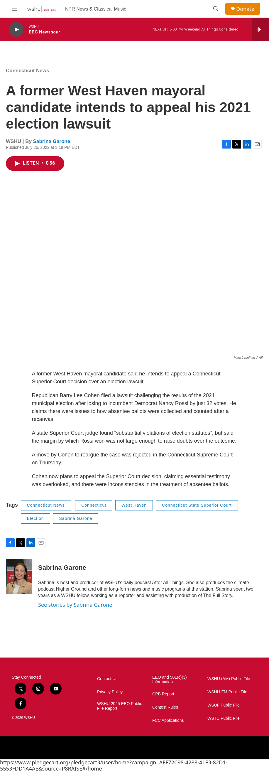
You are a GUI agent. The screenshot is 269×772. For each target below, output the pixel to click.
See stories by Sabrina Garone (75, 604)
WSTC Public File (223, 718)
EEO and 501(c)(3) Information (169, 679)
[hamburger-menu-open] (14, 9)
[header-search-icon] (215, 8)
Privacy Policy (110, 692)
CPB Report (163, 694)
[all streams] (260, 29)
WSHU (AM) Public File (228, 679)
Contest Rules (165, 707)
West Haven (134, 505)
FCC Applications (168, 720)
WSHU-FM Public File (227, 692)
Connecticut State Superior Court (196, 505)
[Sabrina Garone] (19, 576)
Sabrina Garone (51, 141)
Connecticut (93, 505)
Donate (245, 9)
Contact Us (107, 679)
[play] (16, 29)
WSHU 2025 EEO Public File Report (119, 706)
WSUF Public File (223, 705)
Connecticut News (27, 70)
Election (35, 518)
